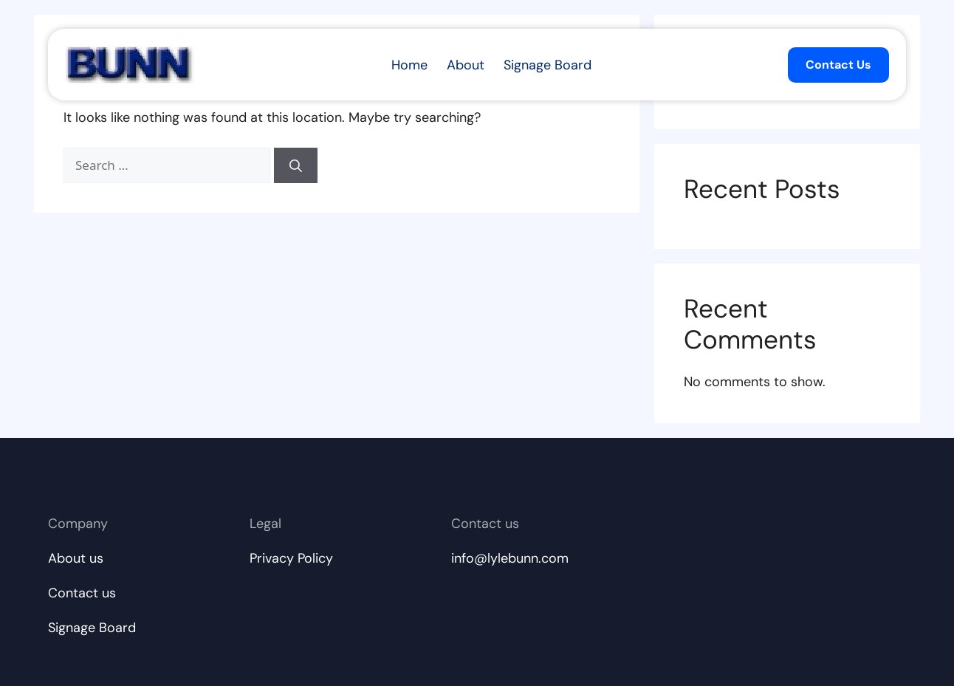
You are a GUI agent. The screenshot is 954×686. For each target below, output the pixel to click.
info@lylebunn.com (510, 558)
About (465, 65)
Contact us (82, 593)
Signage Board (547, 65)
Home (409, 65)
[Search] (296, 165)
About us (75, 558)
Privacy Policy (291, 558)
